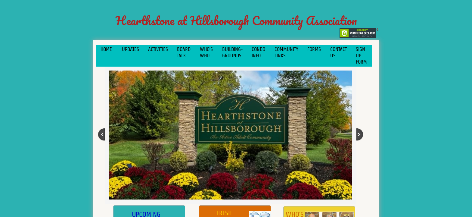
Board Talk (184, 52)
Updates (130, 49)
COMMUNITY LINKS (286, 52)
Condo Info (258, 52)
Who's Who (206, 52)
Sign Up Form (361, 55)
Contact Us (338, 52)
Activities (158, 49)
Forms (314, 49)
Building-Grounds (232, 52)
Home (106, 49)
